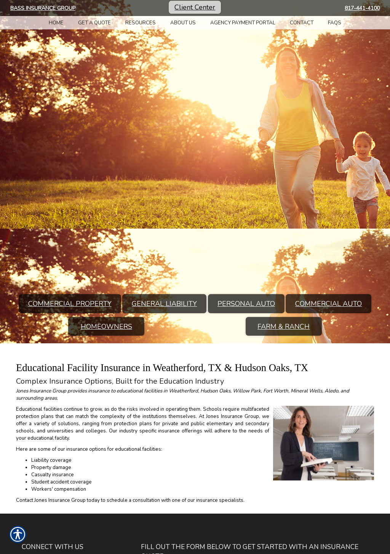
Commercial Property (70, 303)
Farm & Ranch (283, 326)
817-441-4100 (362, 8)
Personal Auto (246, 303)
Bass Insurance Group (42, 8)
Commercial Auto (328, 303)
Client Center (194, 7)
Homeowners (106, 326)
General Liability (164, 303)
